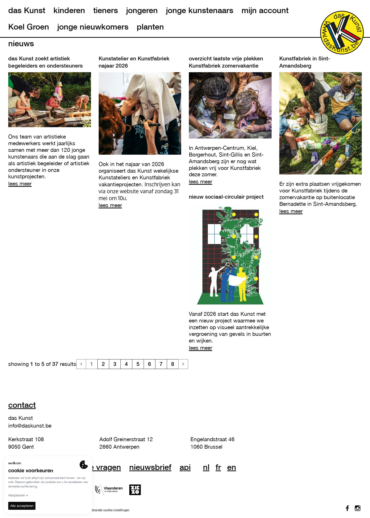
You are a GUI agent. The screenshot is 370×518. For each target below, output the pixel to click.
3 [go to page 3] (114, 364)
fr (218, 467)
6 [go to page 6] (149, 364)
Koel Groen (28, 27)
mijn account (265, 10)
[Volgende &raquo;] (183, 364)
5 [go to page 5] (138, 364)
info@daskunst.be (29, 425)
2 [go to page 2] (103, 364)
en (231, 467)
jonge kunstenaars (199, 10)
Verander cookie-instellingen (110, 510)
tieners (105, 10)
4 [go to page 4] (126, 364)
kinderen (69, 10)
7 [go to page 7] (161, 364)
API (185, 467)
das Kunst (26, 10)
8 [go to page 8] (172, 364)
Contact (22, 405)
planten (150, 27)
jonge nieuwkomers (92, 27)
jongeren (142, 10)
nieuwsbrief (150, 467)
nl (206, 467)
